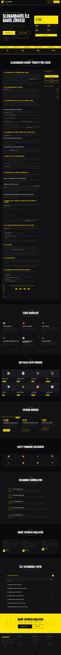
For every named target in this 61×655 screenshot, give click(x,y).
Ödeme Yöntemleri (20, 643)
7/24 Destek (52, 82)
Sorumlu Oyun (49, 643)
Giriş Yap (49, 1)
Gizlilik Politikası (50, 645)
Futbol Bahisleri (35, 638)
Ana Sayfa (2, 4)
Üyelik (39, 1)
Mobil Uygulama (20, 645)
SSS (43, 1)
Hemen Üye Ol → (25, 626)
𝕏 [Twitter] (2, 647)
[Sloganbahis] (6, 2)
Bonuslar (34, 1)
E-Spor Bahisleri (35, 643)
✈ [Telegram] (7, 647)
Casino (29, 1)
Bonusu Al (6, 431)
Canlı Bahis (23, 1)
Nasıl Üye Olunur (50, 641)
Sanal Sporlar (34, 645)
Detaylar (26, 431)
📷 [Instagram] (5, 647)
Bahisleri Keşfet (23, 32)
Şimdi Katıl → (46, 35)
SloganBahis (7, 4)
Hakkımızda (16, 1)
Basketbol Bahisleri (35, 640)
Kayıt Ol (56, 1)
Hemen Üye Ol (9, 32)
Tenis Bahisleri (34, 641)
